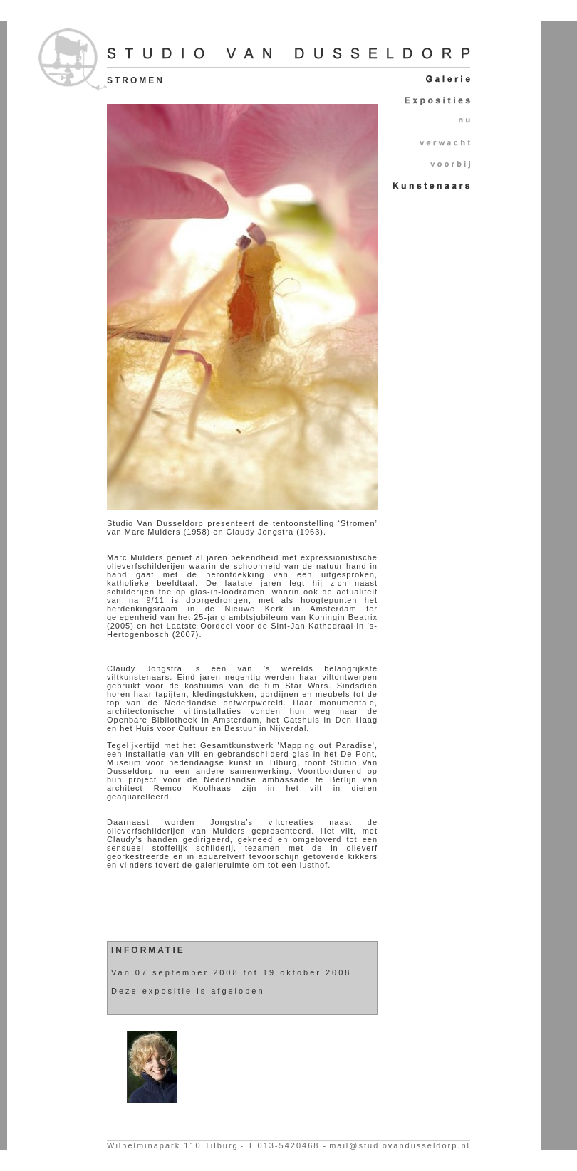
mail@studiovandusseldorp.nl (399, 1145)
